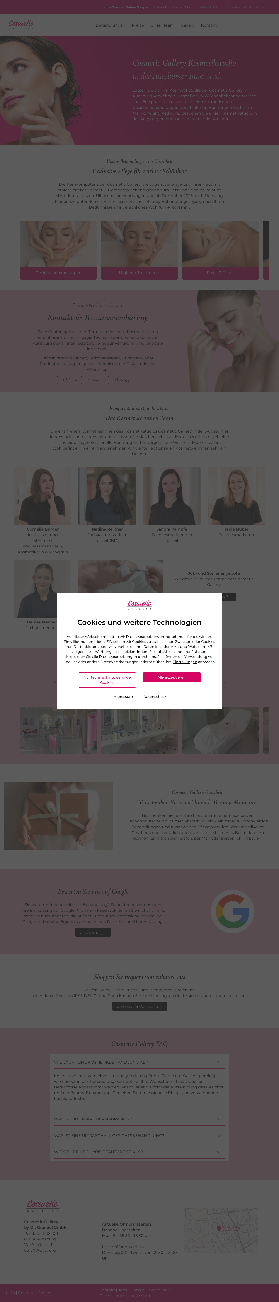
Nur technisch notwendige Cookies (107, 680)
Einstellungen (185, 662)
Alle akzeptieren (172, 677)
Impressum (123, 697)
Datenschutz (154, 697)
